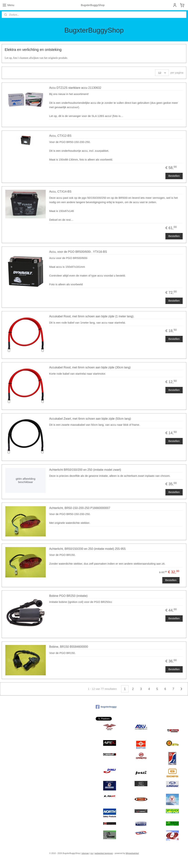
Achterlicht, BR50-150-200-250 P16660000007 (79, 507)
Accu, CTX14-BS (60, 191)
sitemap (85, 853)
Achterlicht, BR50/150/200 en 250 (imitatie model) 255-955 (87, 548)
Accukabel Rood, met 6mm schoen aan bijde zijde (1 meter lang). (91, 316)
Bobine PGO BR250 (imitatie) (68, 595)
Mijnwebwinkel (132, 853)
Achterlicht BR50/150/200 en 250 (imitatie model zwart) (85, 469)
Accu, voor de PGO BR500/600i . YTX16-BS (78, 251)
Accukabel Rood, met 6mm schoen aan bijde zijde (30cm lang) (90, 367)
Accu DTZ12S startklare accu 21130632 (75, 87)
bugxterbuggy (106, 707)
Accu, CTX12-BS (60, 135)
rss (91, 853)
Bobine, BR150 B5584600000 (68, 646)
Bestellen (174, 175)
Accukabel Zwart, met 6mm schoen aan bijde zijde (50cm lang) (90, 418)
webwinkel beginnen (104, 853)
